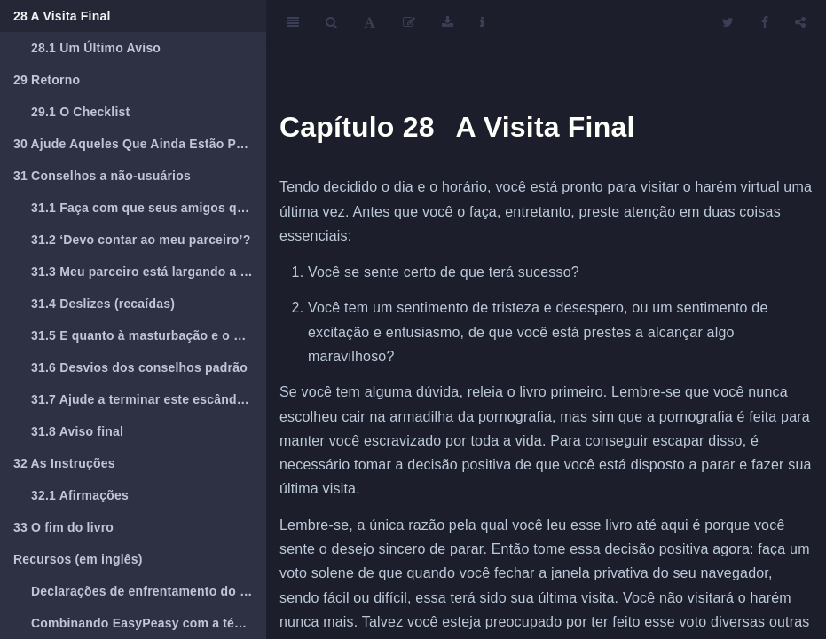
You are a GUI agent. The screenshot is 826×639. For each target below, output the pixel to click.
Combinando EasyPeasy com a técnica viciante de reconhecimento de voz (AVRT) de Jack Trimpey (148, 623)
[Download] (448, 22)
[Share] (800, 22)
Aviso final (77, 431)
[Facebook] (765, 22)
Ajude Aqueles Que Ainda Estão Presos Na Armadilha (139, 144)
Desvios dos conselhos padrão (139, 367)
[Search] (331, 22)
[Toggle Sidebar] (292, 22)
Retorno (46, 80)
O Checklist (80, 112)
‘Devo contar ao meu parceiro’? (140, 240)
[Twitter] (728, 22)
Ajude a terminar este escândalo (143, 399)
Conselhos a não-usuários (102, 176)
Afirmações (80, 495)
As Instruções (64, 463)
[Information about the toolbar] (482, 22)
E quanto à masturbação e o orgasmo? (148, 335)
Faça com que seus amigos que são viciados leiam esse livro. (148, 208)
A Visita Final (62, 16)
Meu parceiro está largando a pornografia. (148, 271)
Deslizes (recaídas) (103, 303)
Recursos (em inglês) (78, 559)
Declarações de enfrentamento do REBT (148, 591)
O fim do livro (63, 527)
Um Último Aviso (96, 48)
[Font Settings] (369, 22)
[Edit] (409, 22)
